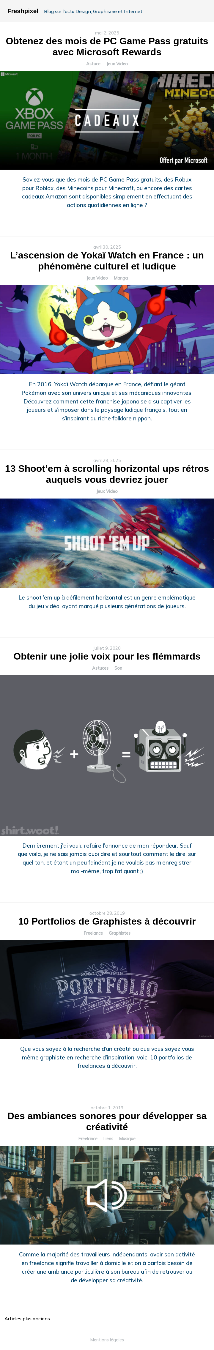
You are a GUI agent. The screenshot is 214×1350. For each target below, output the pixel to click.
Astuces (100, 668)
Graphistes (119, 933)
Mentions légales (107, 1340)
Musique (127, 1138)
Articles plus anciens (27, 1318)
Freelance (93, 933)
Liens (108, 1138)
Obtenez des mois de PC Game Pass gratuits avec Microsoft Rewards (107, 46)
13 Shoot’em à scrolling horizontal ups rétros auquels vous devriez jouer (107, 474)
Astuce (93, 64)
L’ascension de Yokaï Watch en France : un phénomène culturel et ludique (107, 261)
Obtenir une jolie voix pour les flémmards (106, 656)
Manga (121, 278)
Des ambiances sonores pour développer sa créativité (107, 1121)
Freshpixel (22, 10)
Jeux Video (117, 64)
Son (118, 668)
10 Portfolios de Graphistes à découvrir (107, 921)
